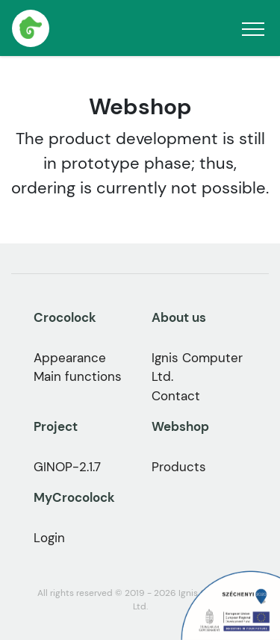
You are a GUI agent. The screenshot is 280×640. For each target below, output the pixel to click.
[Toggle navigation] (253, 28)
